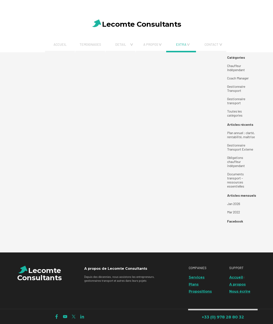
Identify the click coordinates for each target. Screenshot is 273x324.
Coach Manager (238, 78)
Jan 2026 (233, 204)
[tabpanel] (70, 6)
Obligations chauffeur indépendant (236, 161)
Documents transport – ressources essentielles (235, 180)
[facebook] (56, 316)
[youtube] (65, 316)
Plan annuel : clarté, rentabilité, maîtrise (241, 135)
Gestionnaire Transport (236, 88)
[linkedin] (82, 316)
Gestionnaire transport (236, 101)
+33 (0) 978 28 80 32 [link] (223, 317)
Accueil (236, 277)
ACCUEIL (60, 44)
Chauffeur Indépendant (236, 68)
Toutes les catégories (235, 113)
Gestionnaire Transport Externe (240, 147)
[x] (73, 316)
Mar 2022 (233, 212)
